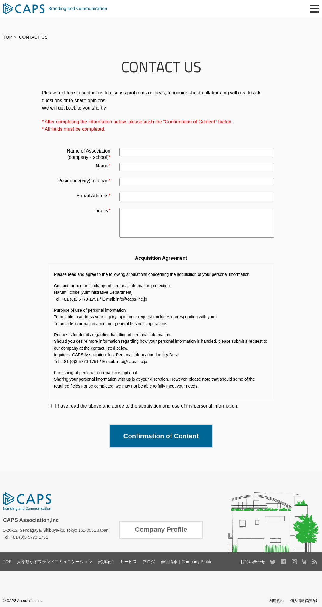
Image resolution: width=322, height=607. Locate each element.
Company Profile (161, 529)
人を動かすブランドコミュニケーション (54, 561)
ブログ (149, 561)
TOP (7, 36)
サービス (128, 561)
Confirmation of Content (161, 436)
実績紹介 (106, 561)
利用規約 (276, 601)
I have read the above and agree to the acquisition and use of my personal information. (147, 405)
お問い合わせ (252, 561)
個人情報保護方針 (304, 601)
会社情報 (169, 561)
